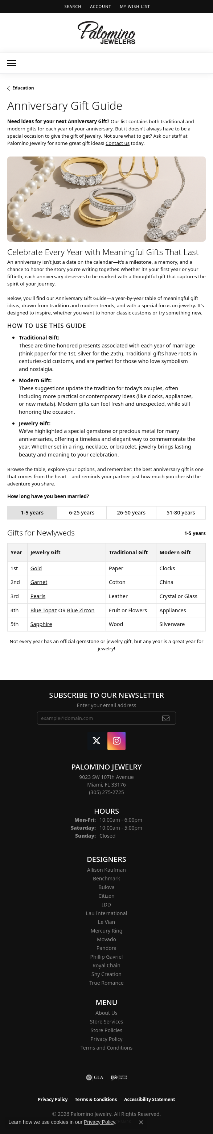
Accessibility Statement (149, 1099)
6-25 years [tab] (81, 512)
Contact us (118, 143)
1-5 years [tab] (32, 512)
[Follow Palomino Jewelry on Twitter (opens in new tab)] (96, 741)
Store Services (106, 1021)
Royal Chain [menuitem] (106, 965)
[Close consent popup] (141, 1122)
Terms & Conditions (96, 1099)
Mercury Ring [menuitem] (107, 930)
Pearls (37, 596)
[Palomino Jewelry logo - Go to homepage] (106, 32)
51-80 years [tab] (181, 512)
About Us (106, 1012)
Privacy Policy (106, 1038)
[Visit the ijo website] (119, 1077)
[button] (72, 6)
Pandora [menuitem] (106, 948)
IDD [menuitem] (106, 904)
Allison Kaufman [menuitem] (106, 869)
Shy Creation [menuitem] (106, 974)
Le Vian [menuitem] (106, 921)
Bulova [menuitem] (106, 887)
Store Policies (106, 1030)
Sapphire (41, 624)
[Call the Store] (106, 792)
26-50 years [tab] (131, 512)
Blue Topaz (43, 610)
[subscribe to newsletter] (166, 718)
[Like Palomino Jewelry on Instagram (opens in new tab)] (116, 741)
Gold (36, 568)
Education (23, 88)
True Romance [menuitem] (106, 982)
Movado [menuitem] (106, 939)
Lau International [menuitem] (106, 913)
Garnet (39, 582)
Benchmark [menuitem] (106, 878)
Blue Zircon (81, 610)
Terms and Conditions (106, 1047)
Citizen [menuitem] (106, 895)
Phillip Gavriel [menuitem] (106, 956)
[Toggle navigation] (11, 63)
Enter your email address (106, 705)
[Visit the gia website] (94, 1077)
